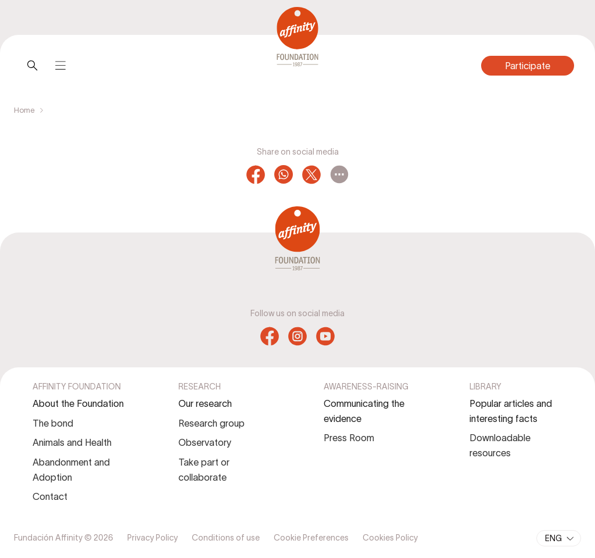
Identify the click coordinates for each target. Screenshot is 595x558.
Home (24, 110)
